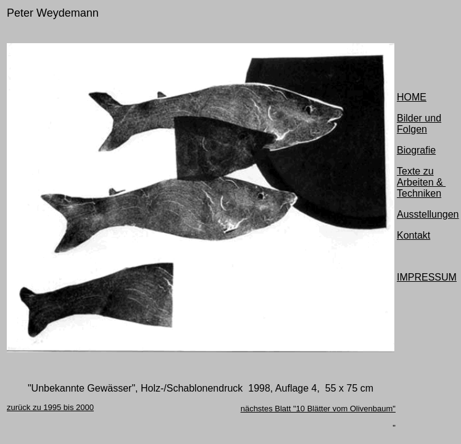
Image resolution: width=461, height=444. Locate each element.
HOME (411, 97)
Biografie (416, 150)
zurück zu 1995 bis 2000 (50, 407)
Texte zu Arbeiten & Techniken (421, 182)
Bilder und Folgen (419, 123)
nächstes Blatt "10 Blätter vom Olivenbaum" (318, 408)
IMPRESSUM (427, 277)
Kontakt (413, 235)
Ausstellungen (428, 214)
